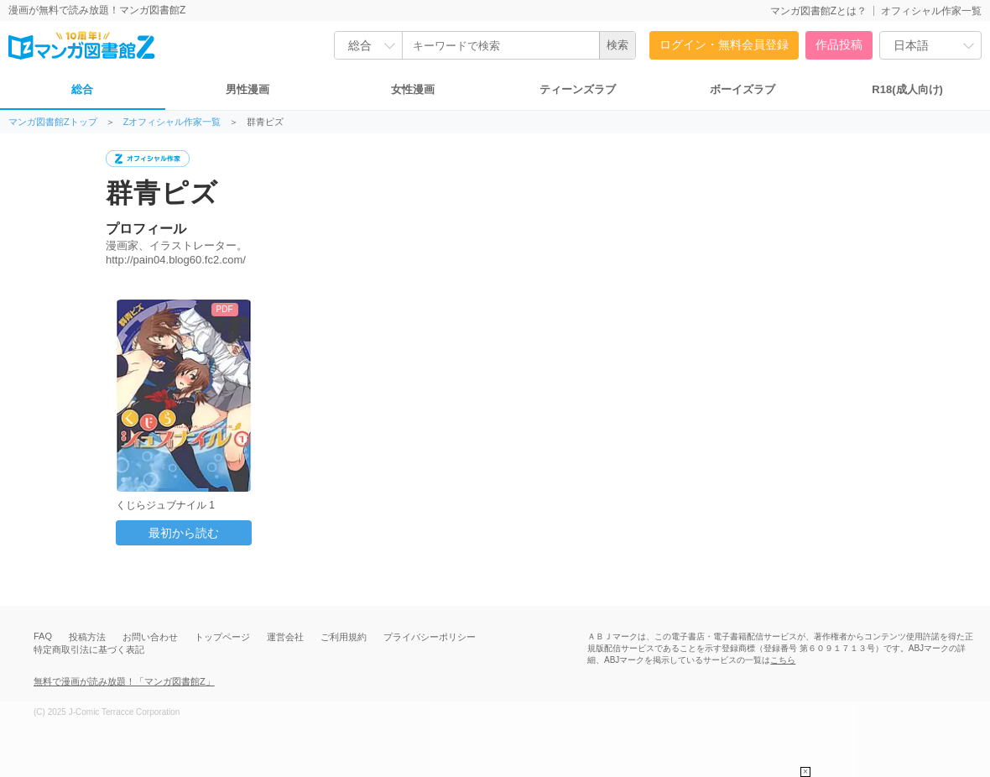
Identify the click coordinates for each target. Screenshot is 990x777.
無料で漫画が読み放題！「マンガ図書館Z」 (124, 681)
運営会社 (285, 637)
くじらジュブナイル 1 (165, 505)
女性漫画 (413, 89)
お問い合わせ (150, 637)
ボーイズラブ (742, 89)
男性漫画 (247, 89)
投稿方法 (87, 637)
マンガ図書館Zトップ (52, 122)
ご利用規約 (343, 637)
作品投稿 (838, 44)
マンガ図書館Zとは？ (818, 11)
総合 (82, 89)
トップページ (222, 637)
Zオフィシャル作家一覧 (172, 122)
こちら (782, 660)
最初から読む (183, 533)
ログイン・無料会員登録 (724, 44)
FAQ (43, 636)
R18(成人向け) (907, 89)
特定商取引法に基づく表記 (89, 649)
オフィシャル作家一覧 (931, 11)
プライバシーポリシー (429, 637)
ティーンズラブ (577, 89)
